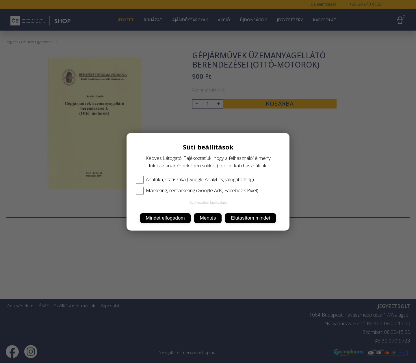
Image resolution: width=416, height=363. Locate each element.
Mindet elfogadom (165, 218)
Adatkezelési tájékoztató (208, 202)
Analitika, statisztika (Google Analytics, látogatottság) (195, 179)
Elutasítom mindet (250, 218)
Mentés (208, 218)
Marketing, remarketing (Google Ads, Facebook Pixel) (197, 190)
